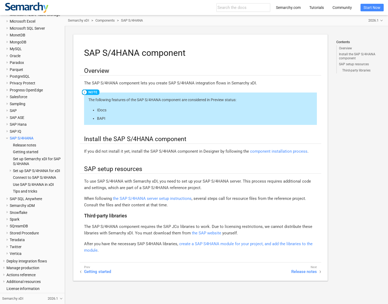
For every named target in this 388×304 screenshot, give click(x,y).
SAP (13, 110)
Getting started (25, 152)
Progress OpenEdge (26, 90)
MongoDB (18, 42)
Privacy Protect (22, 83)
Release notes (24, 145)
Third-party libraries (356, 70)
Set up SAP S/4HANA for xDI (36, 171)
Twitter (16, 247)
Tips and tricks (25, 191)
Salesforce (18, 97)
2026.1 (373, 20)
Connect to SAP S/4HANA (34, 177)
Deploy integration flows (26, 261)
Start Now (371, 7)
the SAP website (206, 233)
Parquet (16, 69)
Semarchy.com (288, 7)
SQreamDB (19, 226)
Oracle (15, 56)
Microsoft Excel (22, 21)
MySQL (16, 49)
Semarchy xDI (78, 20)
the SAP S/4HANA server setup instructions (152, 198)
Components (105, 20)
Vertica (16, 253)
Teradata (17, 240)
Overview (345, 48)
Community (342, 7)
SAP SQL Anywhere (26, 199)
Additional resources (23, 281)
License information (23, 288)
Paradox (17, 62)
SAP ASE (17, 117)
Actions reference (21, 275)
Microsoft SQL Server (27, 28)
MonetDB (17, 35)
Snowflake (18, 212)
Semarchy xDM (22, 205)
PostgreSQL (20, 76)
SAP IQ (15, 131)
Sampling (17, 104)
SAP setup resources (354, 64)
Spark (14, 219)
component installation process (278, 151)
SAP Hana (18, 124)
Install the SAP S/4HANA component (357, 56)
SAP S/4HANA (21, 138)
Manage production (22, 268)
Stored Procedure (24, 233)
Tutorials (316, 7)
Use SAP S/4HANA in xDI (33, 184)
